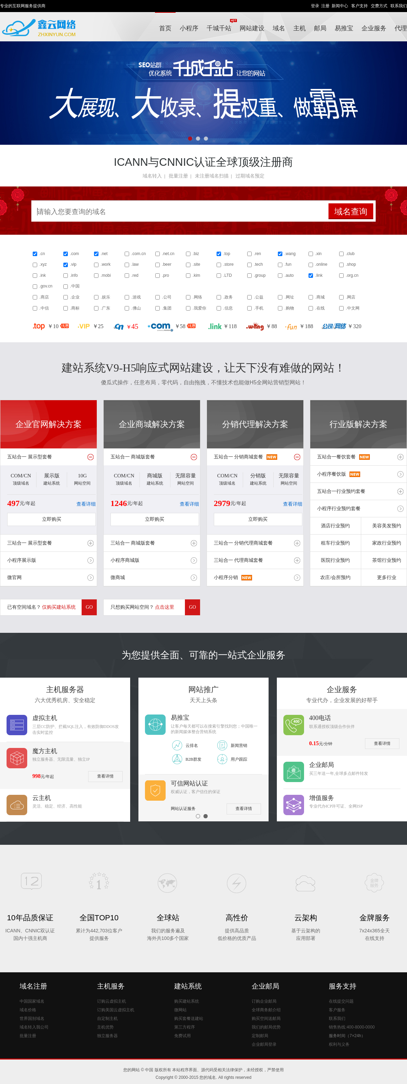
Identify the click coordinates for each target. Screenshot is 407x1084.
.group (259, 275)
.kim (196, 275)
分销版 (258, 475)
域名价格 (28, 1009)
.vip (73, 264)
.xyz (42, 264)
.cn (42, 253)
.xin (318, 253)
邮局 (320, 28)
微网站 (180, 1009)
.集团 (166, 308)
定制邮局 (260, 1035)
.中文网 (352, 308)
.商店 (44, 297)
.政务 (227, 297)
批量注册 (178, 176)
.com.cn (138, 253)
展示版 (52, 475)
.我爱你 (199, 308)
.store (228, 264)
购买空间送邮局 (266, 1018)
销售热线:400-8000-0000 (352, 1027)
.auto (289, 275)
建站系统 (188, 986)
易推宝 (344, 28)
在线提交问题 (341, 1001)
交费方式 (379, 5)
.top (226, 253)
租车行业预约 (335, 543)
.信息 (227, 308)
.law (134, 264)
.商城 (319, 297)
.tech (258, 264)
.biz (195, 253)
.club (350, 253)
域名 (279, 28)
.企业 (74, 297)
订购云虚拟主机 (111, 1001)
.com (74, 253)
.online (321, 264)
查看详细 (86, 504)
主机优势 (105, 1027)
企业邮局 (265, 986)
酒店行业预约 (335, 525)
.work (106, 264)
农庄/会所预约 (335, 577)
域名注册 (33, 986)
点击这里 (164, 607)
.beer (166, 264)
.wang (289, 253)
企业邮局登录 (264, 1044)
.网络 (197, 297)
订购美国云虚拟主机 (115, 1009)
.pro (165, 275)
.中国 (74, 286)
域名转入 (152, 176)
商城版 (155, 475)
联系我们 (398, 5)
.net (104, 253)
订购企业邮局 (264, 1001)
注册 (325, 5)
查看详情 (105, 776)
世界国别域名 (32, 1018)
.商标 (74, 308)
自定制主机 (107, 1018)
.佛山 (135, 308)
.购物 (289, 308)
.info (74, 275)
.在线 (319, 308)
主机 (299, 28)
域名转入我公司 (34, 1027)
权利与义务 (339, 1044)
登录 (315, 5)
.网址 (289, 297)
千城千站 (221, 25)
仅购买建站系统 (59, 607)
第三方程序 (184, 1027)
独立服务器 (107, 1035)
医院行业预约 (335, 560)
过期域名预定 (250, 176)
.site (196, 264)
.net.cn (168, 253)
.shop (351, 264)
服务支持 (342, 986)
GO (89, 607)
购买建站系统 (186, 1001)
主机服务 (111, 986)
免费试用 (182, 1035)
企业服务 (374, 28)
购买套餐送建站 (188, 1018)
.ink (42, 275)
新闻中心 (340, 5)
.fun (287, 264)
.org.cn (352, 275)
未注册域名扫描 (212, 176)
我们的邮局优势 (266, 1027)
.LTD (227, 275)
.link (318, 275)
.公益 (258, 297)
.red (134, 275)
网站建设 (252, 28)
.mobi (106, 275)
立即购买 (51, 519)
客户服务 (337, 1009)
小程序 (189, 28)
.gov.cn (45, 286)
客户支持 (359, 5)
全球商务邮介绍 (266, 1009)
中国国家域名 (32, 1001)
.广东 (105, 308)
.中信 (44, 308)
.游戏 (135, 297)
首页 (165, 28)
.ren (257, 253)
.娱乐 (105, 297)
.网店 (350, 297)
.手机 (258, 308)
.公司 (166, 297)
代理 (401, 28)
